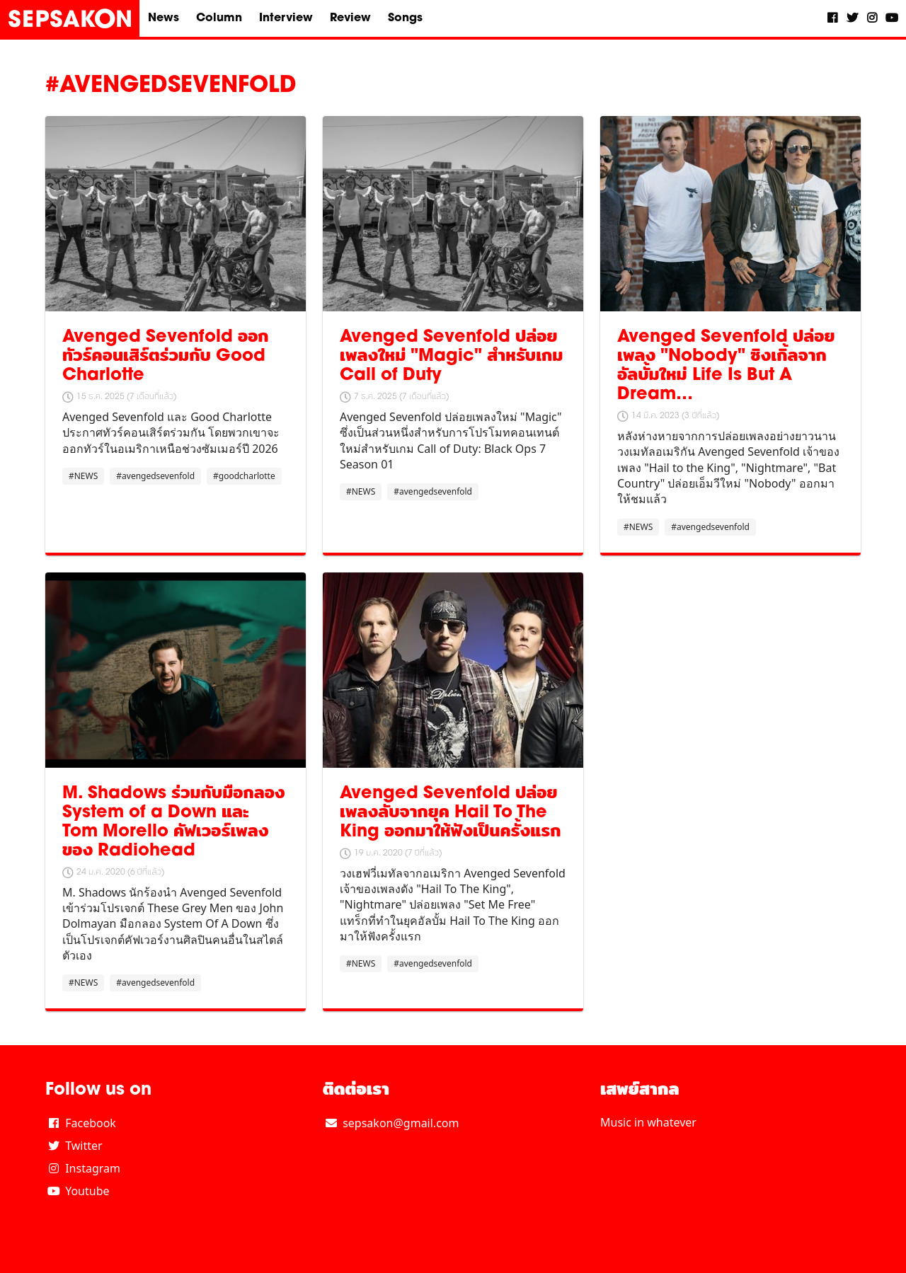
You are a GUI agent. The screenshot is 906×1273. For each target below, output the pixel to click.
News (163, 18)
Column (219, 18)
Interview (286, 18)
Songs (405, 18)
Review (350, 18)
